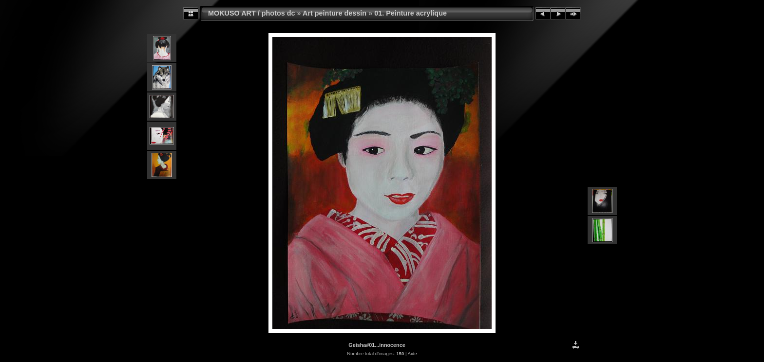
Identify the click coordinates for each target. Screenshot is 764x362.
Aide (412, 353)
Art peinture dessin (334, 13)
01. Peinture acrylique (410, 13)
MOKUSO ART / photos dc (251, 13)
